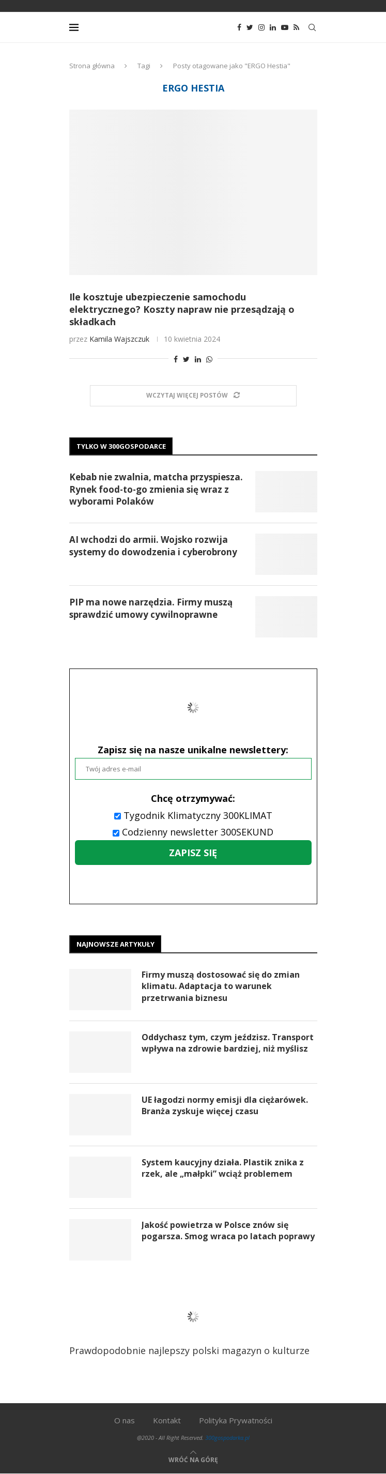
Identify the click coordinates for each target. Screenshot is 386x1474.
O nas (124, 1420)
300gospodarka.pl (227, 1437)
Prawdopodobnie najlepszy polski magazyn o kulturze (189, 1324)
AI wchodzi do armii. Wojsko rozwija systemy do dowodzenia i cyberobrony (153, 546)
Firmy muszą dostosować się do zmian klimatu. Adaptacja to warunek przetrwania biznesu (221, 986)
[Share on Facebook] (176, 359)
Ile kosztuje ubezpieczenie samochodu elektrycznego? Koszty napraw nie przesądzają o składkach (182, 309)
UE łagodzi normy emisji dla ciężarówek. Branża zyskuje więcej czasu (225, 1105)
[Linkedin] (273, 27)
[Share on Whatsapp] (209, 359)
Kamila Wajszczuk (119, 339)
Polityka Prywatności (235, 1420)
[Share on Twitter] (186, 359)
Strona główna (92, 65)
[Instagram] (261, 27)
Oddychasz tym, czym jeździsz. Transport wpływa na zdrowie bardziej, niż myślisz (228, 1042)
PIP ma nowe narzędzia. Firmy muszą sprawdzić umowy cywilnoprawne (151, 608)
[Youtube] (284, 27)
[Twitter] (249, 27)
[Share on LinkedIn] (198, 359)
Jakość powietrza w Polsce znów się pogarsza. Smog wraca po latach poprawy (228, 1230)
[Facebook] (239, 27)
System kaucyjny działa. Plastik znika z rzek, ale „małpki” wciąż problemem (223, 1168)
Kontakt (167, 1420)
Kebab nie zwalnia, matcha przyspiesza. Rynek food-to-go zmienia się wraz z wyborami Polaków (156, 489)
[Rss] (296, 27)
